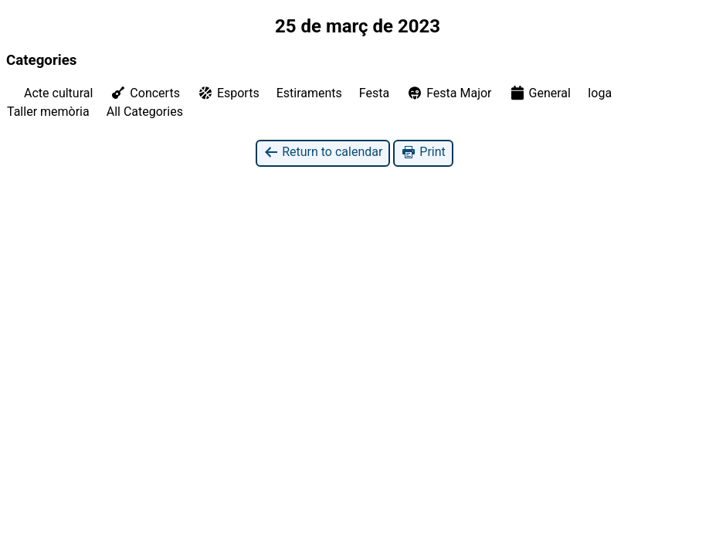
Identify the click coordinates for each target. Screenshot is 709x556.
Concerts (145, 92)
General (540, 92)
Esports (228, 93)
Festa (374, 93)
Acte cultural (58, 93)
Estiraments (309, 93)
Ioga (600, 93)
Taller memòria (48, 111)
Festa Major (448, 93)
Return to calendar (322, 152)
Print (423, 152)
